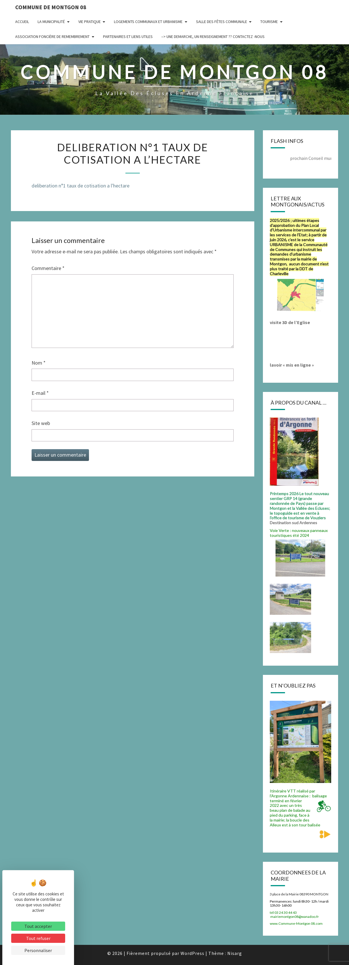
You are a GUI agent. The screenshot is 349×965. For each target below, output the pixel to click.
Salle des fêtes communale (221, 21)
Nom (39, 362)
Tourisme (269, 21)
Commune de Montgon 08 (50, 7)
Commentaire (48, 268)
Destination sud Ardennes (294, 522)
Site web (41, 423)
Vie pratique (89, 21)
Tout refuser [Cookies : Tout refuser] (38, 938)
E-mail (40, 393)
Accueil (22, 21)
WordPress (192, 953)
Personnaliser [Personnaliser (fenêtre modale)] (38, 950)
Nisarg (234, 953)
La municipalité (51, 21)
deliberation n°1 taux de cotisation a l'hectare (80, 185)
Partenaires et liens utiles (128, 36)
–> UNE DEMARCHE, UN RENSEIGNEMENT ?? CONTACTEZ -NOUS (213, 36)
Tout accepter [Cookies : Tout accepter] (38, 926)
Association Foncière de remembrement (52, 36)
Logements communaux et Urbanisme (148, 21)
